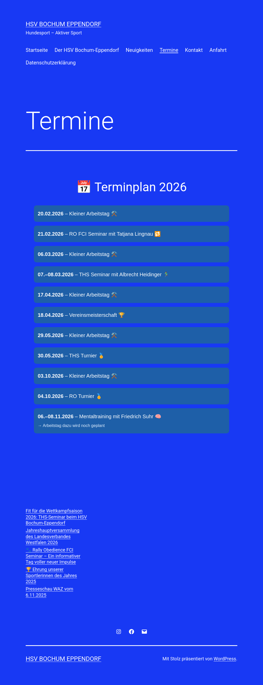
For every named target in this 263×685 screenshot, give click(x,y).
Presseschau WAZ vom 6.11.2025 (49, 591)
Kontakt (194, 50)
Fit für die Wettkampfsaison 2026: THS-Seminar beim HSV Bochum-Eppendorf (56, 517)
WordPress (225, 658)
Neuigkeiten (139, 50)
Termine (169, 50)
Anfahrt (218, 50)
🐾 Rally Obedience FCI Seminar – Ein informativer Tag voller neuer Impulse (53, 556)
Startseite (37, 50)
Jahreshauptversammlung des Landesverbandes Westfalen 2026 (52, 536)
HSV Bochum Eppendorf (63, 24)
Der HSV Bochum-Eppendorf (86, 50)
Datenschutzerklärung (51, 63)
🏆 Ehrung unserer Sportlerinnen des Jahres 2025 (51, 575)
